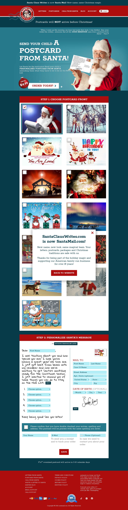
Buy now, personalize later (65, 343)
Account (92, 11)
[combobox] (82, 435)
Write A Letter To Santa (35, 482)
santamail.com (63, 506)
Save (64, 452)
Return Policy (61, 482)
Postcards (54, 11)
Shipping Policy (61, 485)
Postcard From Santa (34, 478)
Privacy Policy (61, 478)
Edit (48, 383)
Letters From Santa (33, 475)
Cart (104, 11)
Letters (42, 11)
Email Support (31, 490)
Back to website (64, 273)
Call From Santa (70, 11)
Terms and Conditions (64, 475)
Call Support (30, 492)
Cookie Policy (60, 480)
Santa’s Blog (30, 485)
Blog (83, 11)
